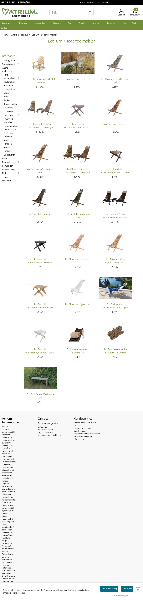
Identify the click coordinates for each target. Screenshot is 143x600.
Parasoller (82, 23)
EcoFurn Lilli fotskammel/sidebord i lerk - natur (40, 307)
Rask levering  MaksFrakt (94, 2)
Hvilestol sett (10, 89)
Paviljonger (96, 23)
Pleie (124, 23)
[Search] (71, 12)
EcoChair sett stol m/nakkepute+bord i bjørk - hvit (115, 307)
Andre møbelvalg (40, 23)
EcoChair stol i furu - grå (78, 79)
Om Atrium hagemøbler (83, 428)
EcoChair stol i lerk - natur (78, 259)
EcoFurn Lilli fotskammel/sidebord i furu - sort (40, 262)
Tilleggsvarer (57, 23)
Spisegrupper (23, 23)
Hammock (8, 85)
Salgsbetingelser (81, 431)
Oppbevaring (111, 23)
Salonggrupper (7, 23)
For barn (7, 151)
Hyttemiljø (8, 115)
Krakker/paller (10, 104)
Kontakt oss (79, 425)
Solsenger (8, 107)
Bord (6, 96)
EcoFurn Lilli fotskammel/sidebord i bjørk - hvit (40, 352)
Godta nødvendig (109, 589)
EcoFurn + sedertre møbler (43, 34)
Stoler (6, 93)
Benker (7, 100)
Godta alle (127, 589)
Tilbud (134, 23)
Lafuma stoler (10, 129)
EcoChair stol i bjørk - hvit (78, 304)
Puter (70, 23)
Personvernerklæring (83, 436)
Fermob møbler (11, 126)
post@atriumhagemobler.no (49, 435)
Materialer (8, 111)
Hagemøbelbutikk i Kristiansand (87, 433)
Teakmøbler (9, 82)
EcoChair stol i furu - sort (40, 214)
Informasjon (79, 439)
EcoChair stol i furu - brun (115, 124)
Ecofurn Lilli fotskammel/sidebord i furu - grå (78, 127)
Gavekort (4, 28)
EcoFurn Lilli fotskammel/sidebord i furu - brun (115, 172)
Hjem (5, 34)
